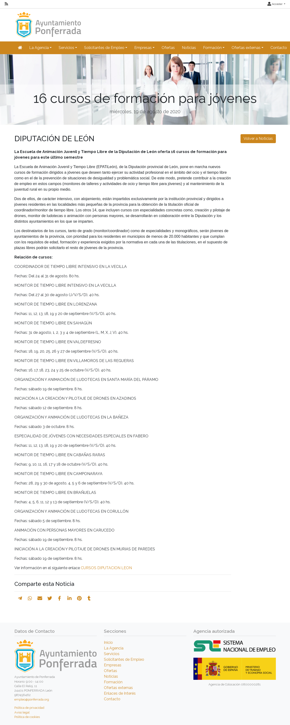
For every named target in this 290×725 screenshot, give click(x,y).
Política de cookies (27, 717)
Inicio (108, 642)
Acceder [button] (275, 4)
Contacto (112, 699)
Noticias (189, 47)
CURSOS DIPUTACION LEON (106, 568)
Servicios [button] (66, 47)
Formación (113, 682)
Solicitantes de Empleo (124, 659)
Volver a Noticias (258, 138)
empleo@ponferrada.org (31, 699)
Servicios (111, 654)
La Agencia (113, 648)
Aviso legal (22, 712)
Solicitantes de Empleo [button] (104, 47)
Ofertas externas (118, 687)
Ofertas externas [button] (246, 47)
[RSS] (6, 4)
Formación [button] (212, 47)
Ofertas (168, 47)
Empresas (112, 665)
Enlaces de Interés (120, 693)
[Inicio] (47, 22)
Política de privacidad (29, 707)
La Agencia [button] (39, 47)
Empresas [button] (143, 47)
